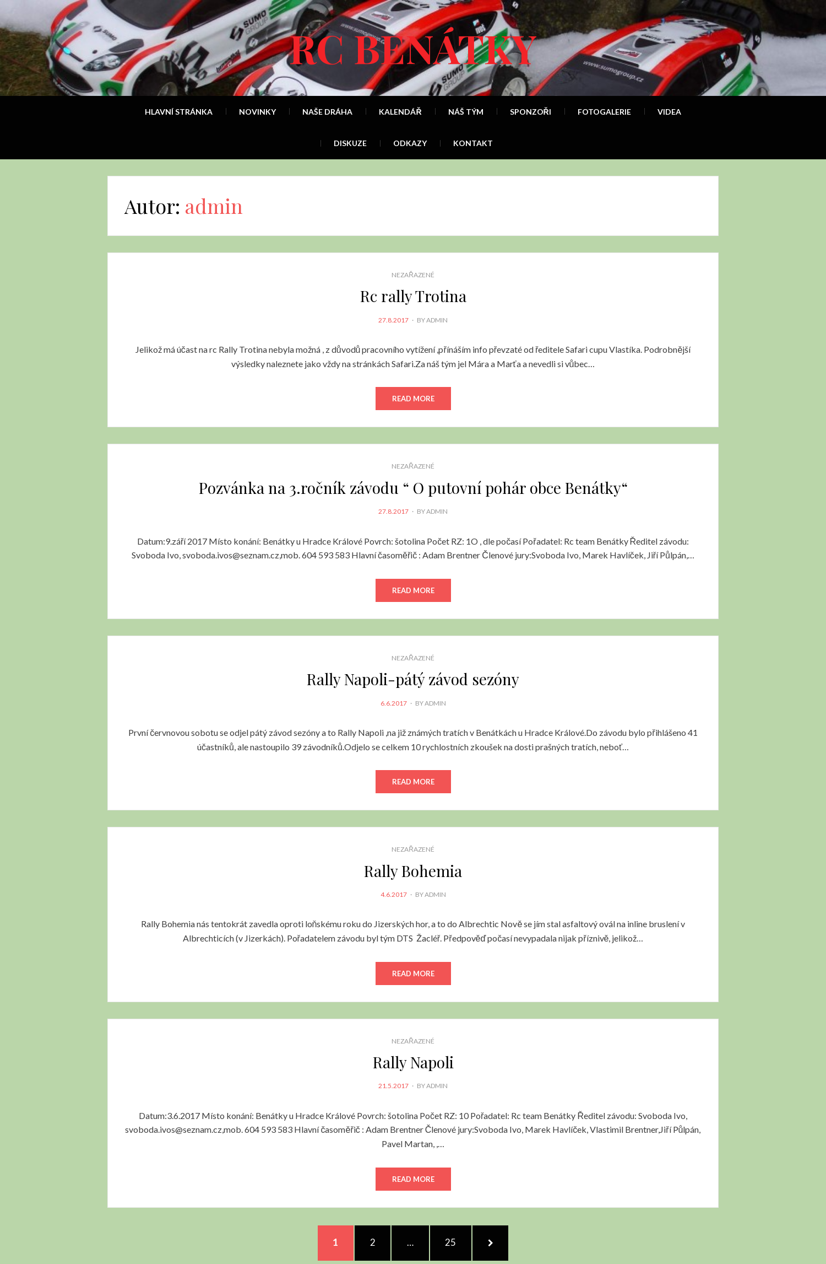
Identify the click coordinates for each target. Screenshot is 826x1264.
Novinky (257, 111)
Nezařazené (413, 275)
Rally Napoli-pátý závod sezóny (413, 679)
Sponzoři (530, 111)
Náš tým (465, 111)
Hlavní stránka (179, 111)
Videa (669, 111)
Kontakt (473, 143)
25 (457, 1242)
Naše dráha (327, 111)
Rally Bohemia (413, 870)
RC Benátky (413, 47)
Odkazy (410, 143)
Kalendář (400, 111)
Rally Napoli (413, 1062)
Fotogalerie (604, 111)
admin (437, 320)
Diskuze (350, 143)
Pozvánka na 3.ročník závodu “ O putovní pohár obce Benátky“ (413, 487)
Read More (413, 398)
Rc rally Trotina (413, 296)
